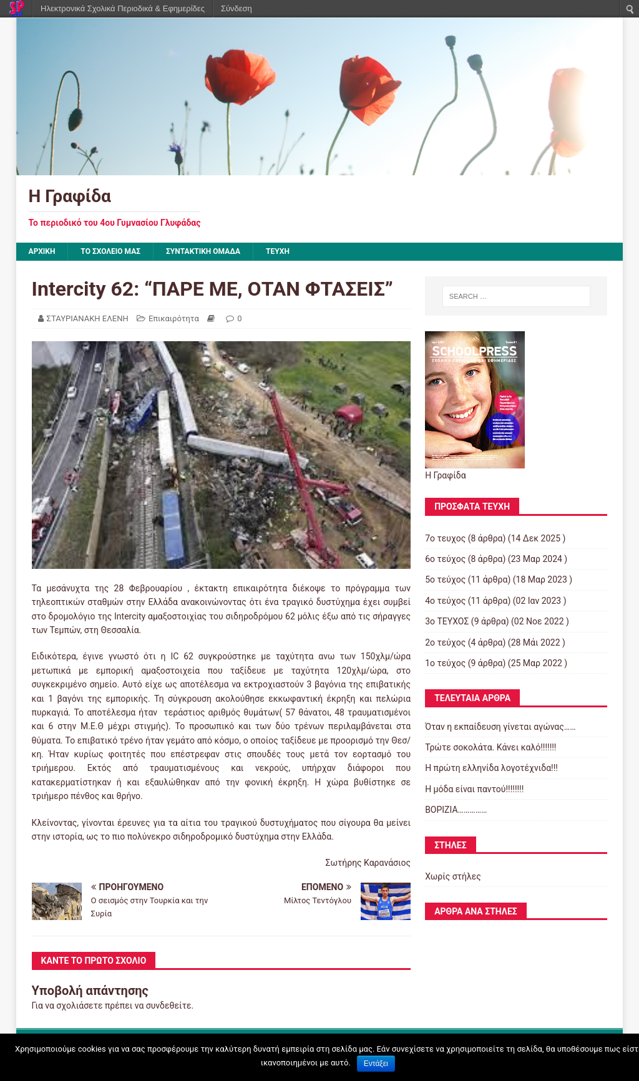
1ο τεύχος (445, 663)
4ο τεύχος (445, 601)
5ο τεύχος (445, 579)
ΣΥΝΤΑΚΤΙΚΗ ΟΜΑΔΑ (203, 251)
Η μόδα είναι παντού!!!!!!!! (474, 789)
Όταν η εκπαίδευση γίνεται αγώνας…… (500, 727)
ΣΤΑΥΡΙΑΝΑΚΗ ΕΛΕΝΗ (88, 318)
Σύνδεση (236, 8)
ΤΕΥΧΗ (278, 251)
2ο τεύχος (445, 642)
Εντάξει (376, 1063)
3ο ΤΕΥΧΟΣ (447, 621)
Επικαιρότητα (174, 318)
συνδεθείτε (169, 1006)
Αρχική (42, 251)
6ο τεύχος (445, 559)
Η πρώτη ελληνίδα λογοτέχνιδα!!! (491, 768)
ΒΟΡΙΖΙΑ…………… (456, 810)
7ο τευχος (445, 538)
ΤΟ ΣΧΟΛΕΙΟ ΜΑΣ (110, 251)
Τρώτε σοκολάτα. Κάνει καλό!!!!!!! (490, 747)
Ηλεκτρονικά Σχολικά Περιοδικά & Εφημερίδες (123, 8)
